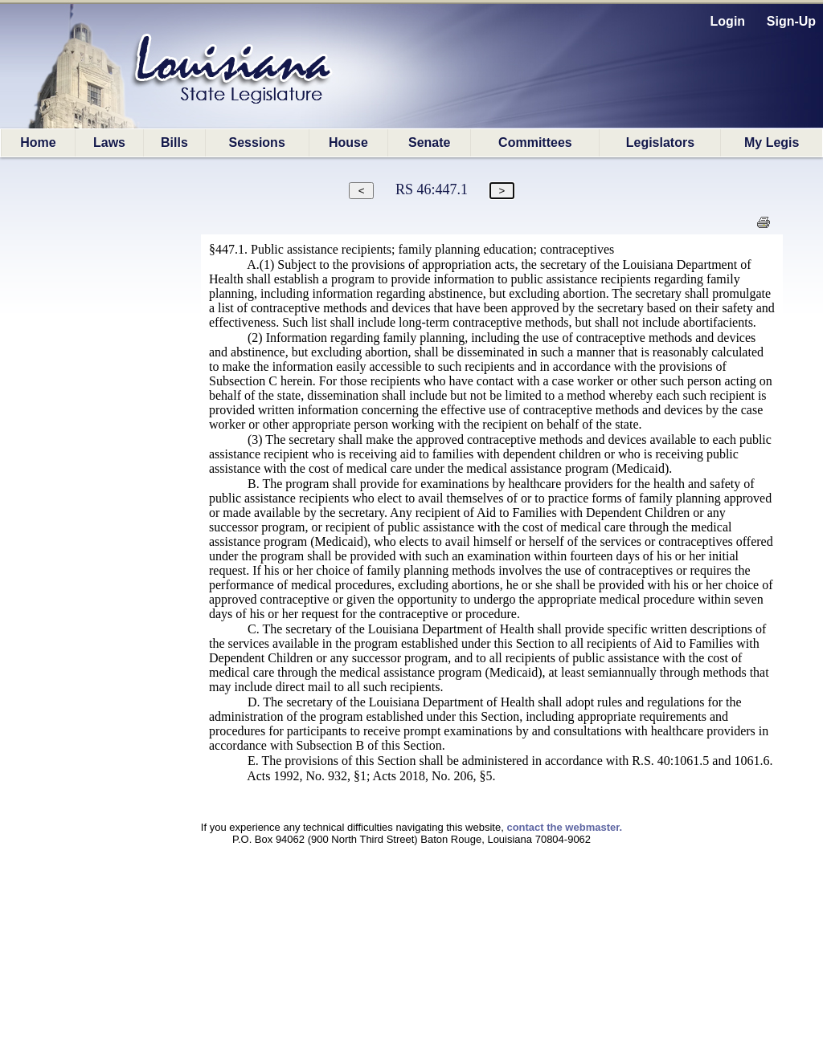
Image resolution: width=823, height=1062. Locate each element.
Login (728, 21)
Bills (174, 142)
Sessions (257, 142)
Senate (429, 142)
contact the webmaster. (564, 827)
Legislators (660, 142)
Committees (535, 142)
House (348, 142)
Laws (109, 142)
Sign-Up (791, 21)
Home (37, 142)
